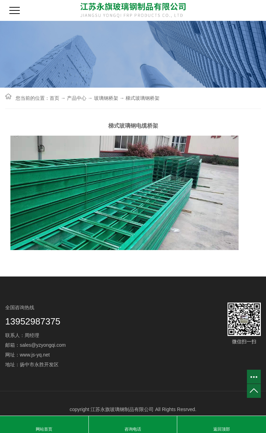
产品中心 (76, 98)
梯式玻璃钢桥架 (143, 98)
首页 (54, 98)
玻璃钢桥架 (106, 98)
